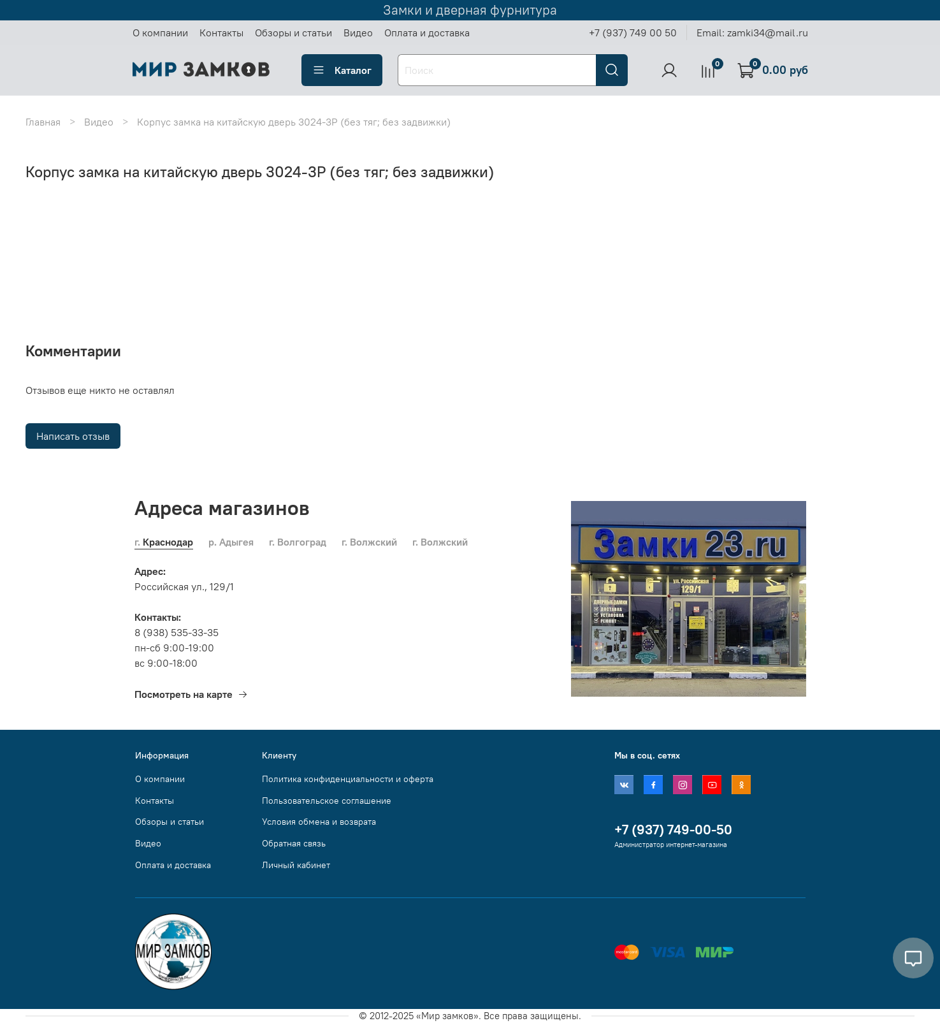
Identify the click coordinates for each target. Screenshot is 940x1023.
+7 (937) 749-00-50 (673, 829)
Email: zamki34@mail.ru (752, 32)
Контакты (221, 32)
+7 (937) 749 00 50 (633, 32)
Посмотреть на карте (191, 694)
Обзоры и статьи (293, 32)
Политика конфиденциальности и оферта (347, 779)
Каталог (342, 70)
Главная (43, 121)
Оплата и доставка (427, 32)
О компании (160, 32)
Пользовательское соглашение (326, 800)
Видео (358, 32)
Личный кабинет (296, 865)
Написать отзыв (73, 436)
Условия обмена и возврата (319, 821)
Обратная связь (294, 843)
